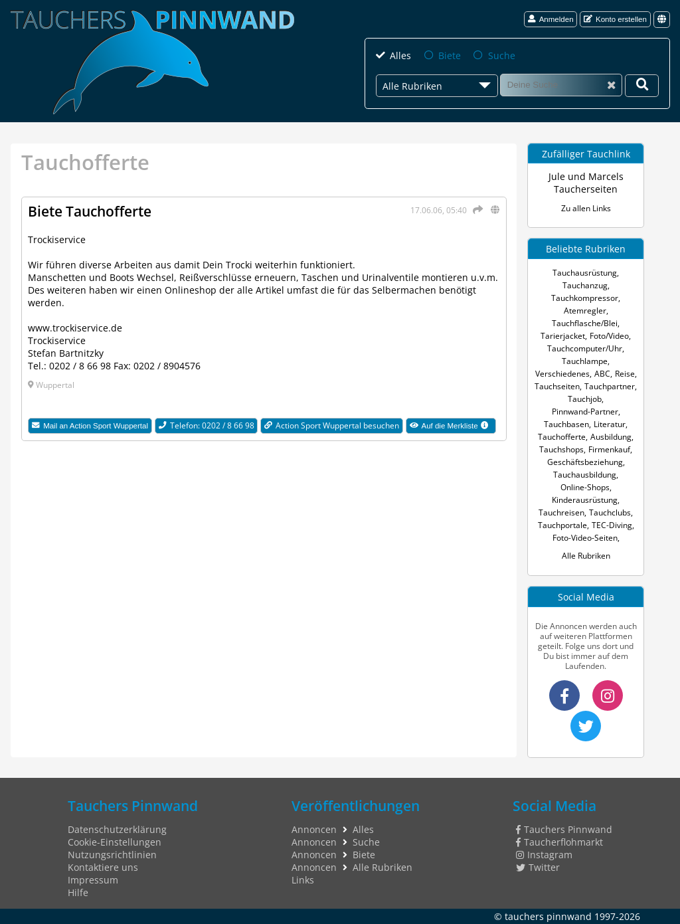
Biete (449, 55)
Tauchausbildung (584, 475)
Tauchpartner (609, 386)
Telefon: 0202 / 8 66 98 (206, 425)
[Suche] (561, 85)
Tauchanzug (585, 285)
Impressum (93, 880)
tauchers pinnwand (548, 916)
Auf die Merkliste (453, 426)
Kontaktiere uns (103, 867)
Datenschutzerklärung (117, 829)
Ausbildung (611, 437)
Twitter (538, 867)
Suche (501, 55)
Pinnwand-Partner (585, 411)
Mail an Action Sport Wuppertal (90, 425)
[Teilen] (476, 210)
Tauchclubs (610, 512)
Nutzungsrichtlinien (112, 854)
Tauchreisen (561, 512)
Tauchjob (585, 399)
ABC (602, 374)
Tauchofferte (562, 437)
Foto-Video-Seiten (585, 538)
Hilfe (78, 892)
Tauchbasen (566, 424)
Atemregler (585, 311)
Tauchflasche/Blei (585, 323)
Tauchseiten (557, 386)
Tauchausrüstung (584, 273)
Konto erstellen (615, 19)
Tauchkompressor (584, 298)
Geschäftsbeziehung (585, 462)
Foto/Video (609, 336)
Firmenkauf (609, 449)
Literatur (610, 424)
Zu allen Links (586, 208)
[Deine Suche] (642, 85)
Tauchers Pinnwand (564, 829)
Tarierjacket (563, 336)
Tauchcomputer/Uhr (584, 348)
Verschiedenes (562, 374)
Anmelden (551, 19)
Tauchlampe (585, 361)
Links (303, 880)
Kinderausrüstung (585, 500)
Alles (400, 55)
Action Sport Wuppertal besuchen (331, 425)
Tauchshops (561, 449)
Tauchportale (562, 525)
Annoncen (314, 829)
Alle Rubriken (586, 556)
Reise (625, 374)
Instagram (544, 854)
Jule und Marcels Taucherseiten (586, 182)
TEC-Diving (612, 525)
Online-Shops (585, 487)
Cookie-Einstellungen (114, 842)
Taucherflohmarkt (559, 842)
